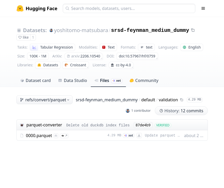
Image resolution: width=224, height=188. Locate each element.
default (148, 100)
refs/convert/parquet (45, 100)
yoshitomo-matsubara (81, 30)
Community (144, 80)
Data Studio (72, 80)
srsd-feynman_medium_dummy (150, 30)
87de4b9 (143, 124)
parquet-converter (44, 125)
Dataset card (35, 80)
